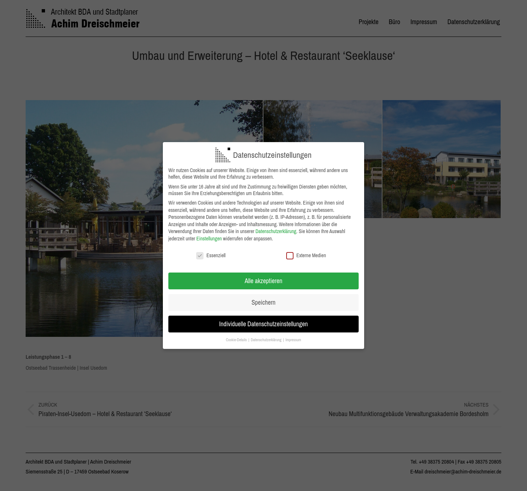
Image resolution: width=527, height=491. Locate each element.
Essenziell (210, 255)
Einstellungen (209, 238)
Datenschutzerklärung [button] (266, 339)
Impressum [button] (293, 339)
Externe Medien (306, 255)
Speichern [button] (263, 302)
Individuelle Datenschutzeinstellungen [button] (263, 324)
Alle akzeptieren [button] (264, 281)
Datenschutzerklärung (275, 231)
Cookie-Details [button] (236, 339)
